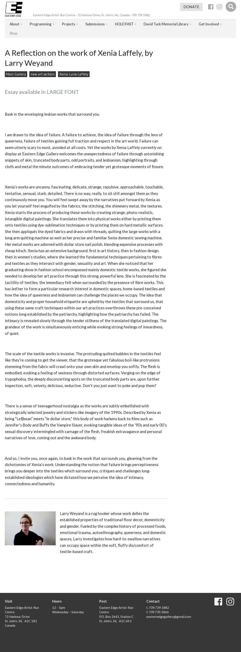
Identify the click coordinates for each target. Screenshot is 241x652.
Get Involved (209, 24)
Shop (13, 33)
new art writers (43, 74)
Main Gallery (16, 74)
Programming (41, 24)
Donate (191, 7)
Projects (68, 24)
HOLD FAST (124, 24)
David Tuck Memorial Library (166, 24)
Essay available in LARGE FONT (42, 92)
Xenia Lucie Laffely (73, 74)
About (14, 24)
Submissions (95, 24)
